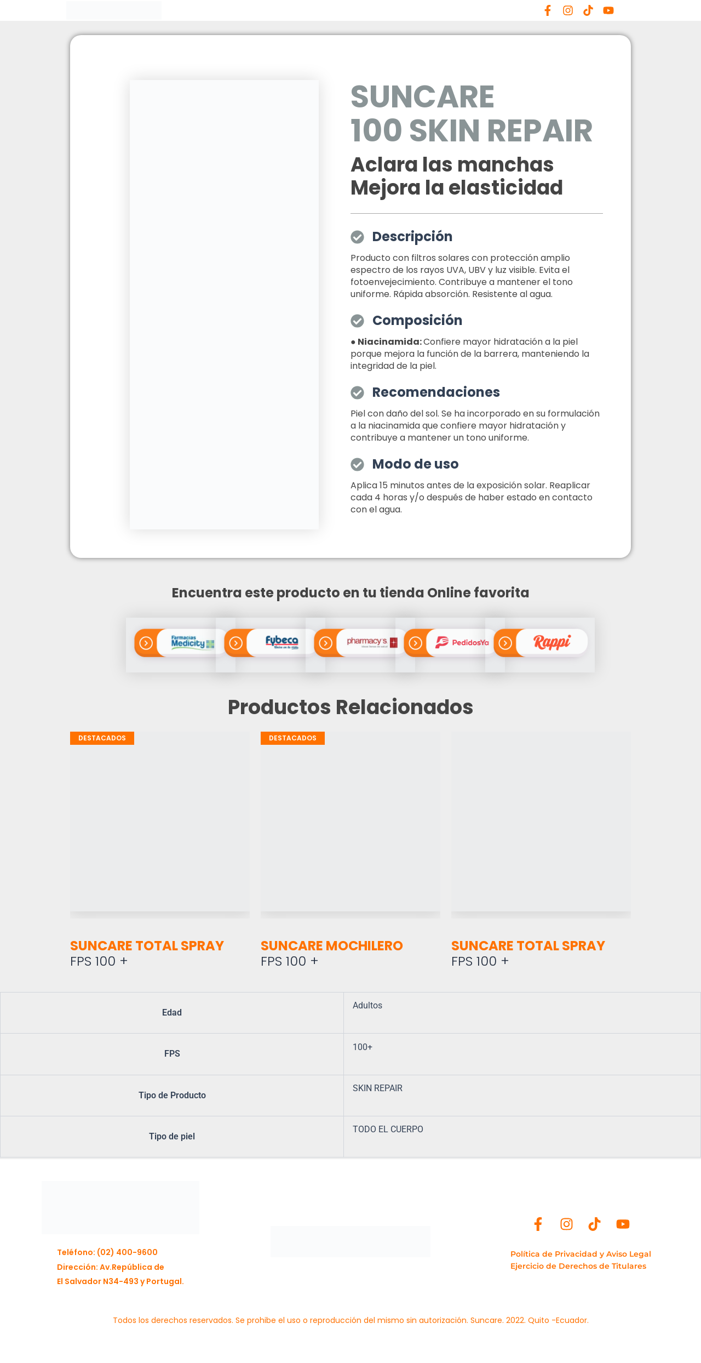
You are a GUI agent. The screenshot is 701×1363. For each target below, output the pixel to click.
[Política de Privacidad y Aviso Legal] (581, 1254)
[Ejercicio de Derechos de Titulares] (581, 1267)
